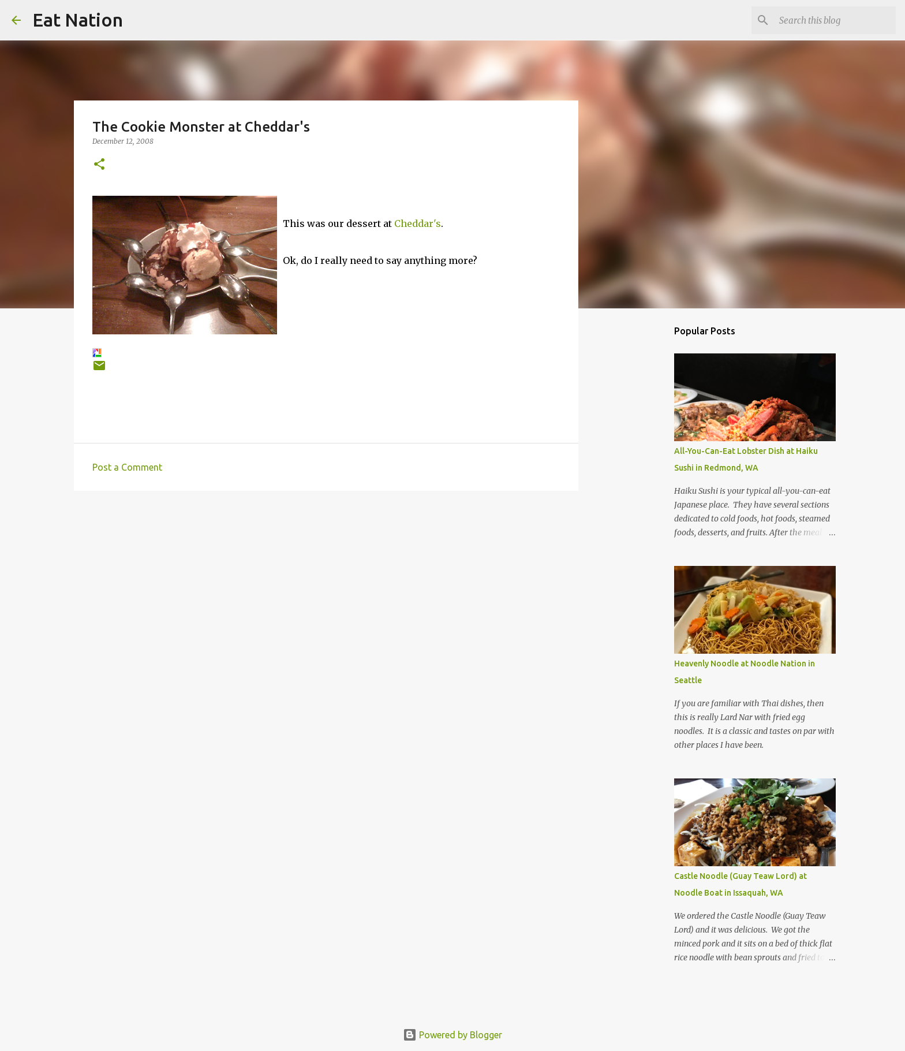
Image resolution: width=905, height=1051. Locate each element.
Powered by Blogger (452, 1035)
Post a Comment (127, 467)
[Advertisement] (326, 589)
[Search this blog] (835, 20)
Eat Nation (77, 19)
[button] (99, 165)
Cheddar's (417, 223)
